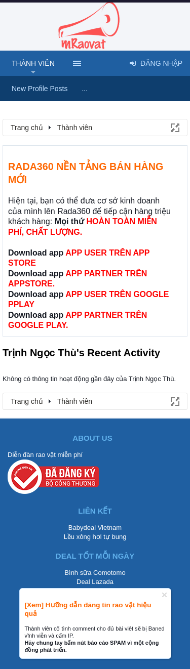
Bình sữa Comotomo (94, 572)
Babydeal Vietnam (95, 527)
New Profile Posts (39, 89)
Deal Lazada (95, 582)
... (85, 89)
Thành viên (33, 63)
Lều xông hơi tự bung (95, 536)
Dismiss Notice (164, 595)
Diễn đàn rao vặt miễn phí (45, 454)
